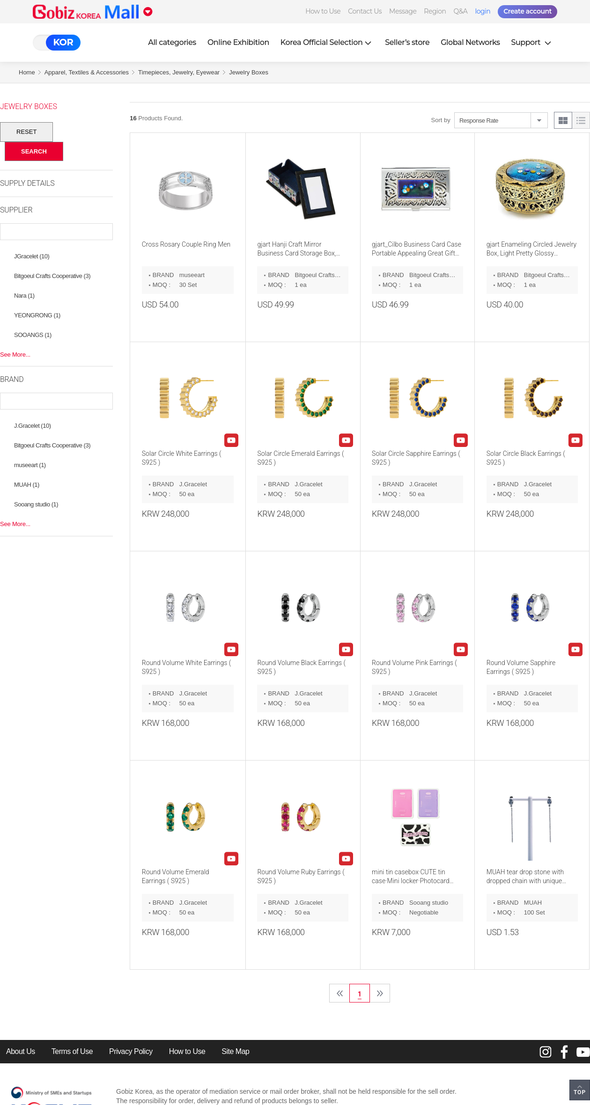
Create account (527, 11)
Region (435, 11)
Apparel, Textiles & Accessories (86, 72)
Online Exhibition (238, 42)
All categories (172, 42)
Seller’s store (407, 42)
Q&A (461, 11)
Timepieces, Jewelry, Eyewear (179, 72)
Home (27, 72)
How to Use (322, 11)
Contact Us (365, 11)
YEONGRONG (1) (37, 315)
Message (402, 11)
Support (532, 42)
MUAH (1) (26, 484)
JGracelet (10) (31, 256)
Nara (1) (24, 295)
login (482, 11)
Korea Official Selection (327, 42)
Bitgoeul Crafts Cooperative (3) (52, 275)
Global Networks (470, 42)
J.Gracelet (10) (32, 425)
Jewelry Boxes (248, 72)
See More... (15, 354)
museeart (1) (30, 464)
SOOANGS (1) (33, 334)
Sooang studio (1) (36, 504)
